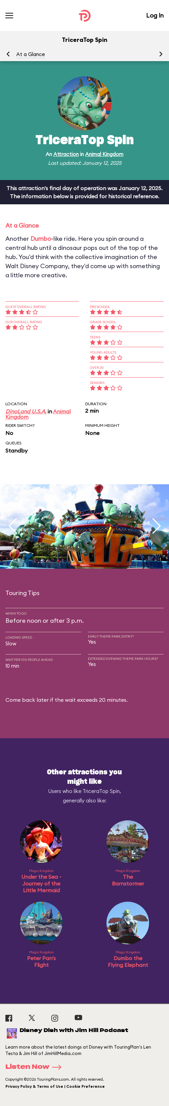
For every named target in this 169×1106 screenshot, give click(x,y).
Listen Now (35, 1067)
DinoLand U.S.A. (25, 411)
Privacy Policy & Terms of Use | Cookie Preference (55, 1086)
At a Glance (30, 54)
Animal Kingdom (104, 154)
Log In (155, 15)
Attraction (66, 154)
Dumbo (40, 238)
